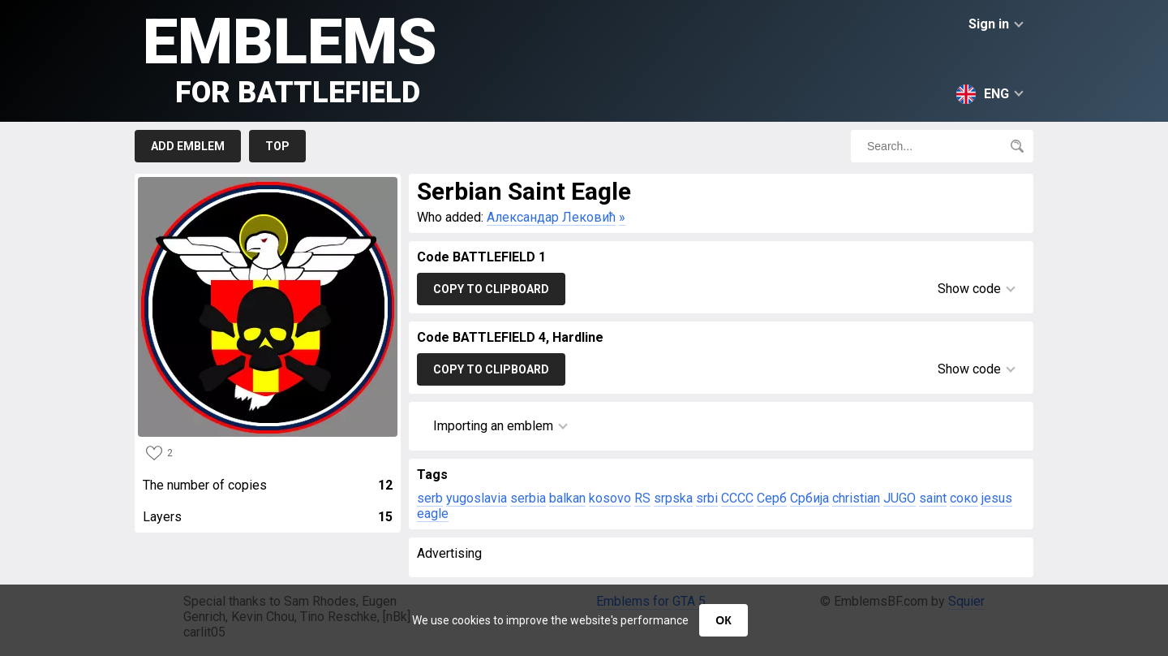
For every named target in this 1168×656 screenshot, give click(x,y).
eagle (433, 513)
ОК (723, 620)
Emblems (290, 57)
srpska (673, 498)
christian (856, 498)
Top (277, 146)
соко (964, 498)
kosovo (610, 498)
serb (430, 498)
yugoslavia (476, 498)
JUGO (899, 498)
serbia (528, 498)
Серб (772, 498)
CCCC (737, 498)
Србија (809, 498)
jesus (996, 498)
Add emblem (188, 146)
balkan (567, 498)
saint (933, 498)
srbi (707, 498)
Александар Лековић (551, 217)
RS (642, 498)
